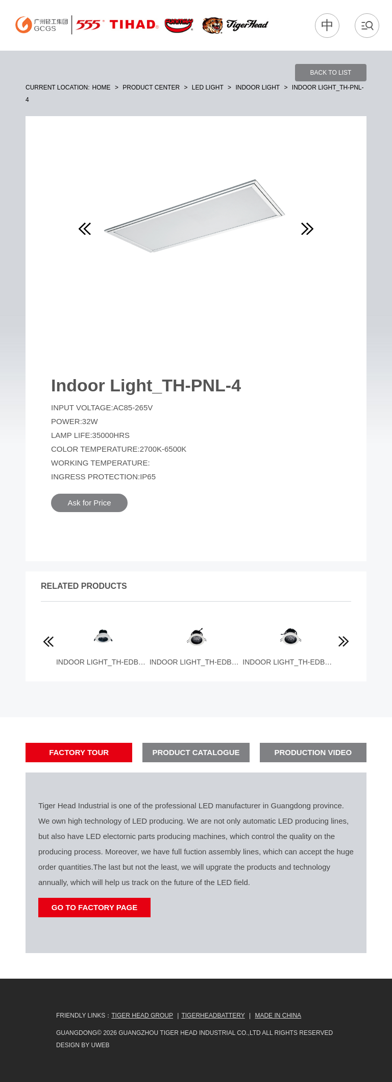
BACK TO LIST (331, 72)
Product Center (151, 87)
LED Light (208, 87)
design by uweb (82, 1045)
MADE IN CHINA (278, 1015)
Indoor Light (257, 87)
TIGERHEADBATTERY (212, 1015)
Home (101, 87)
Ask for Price (89, 502)
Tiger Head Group (142, 1015)
